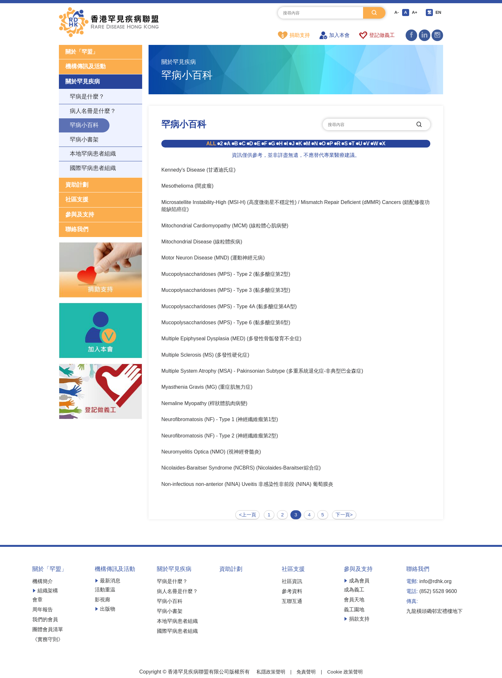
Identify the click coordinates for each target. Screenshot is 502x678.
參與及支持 (79, 215)
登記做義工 (377, 35)
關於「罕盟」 (82, 52)
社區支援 (76, 200)
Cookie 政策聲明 (346, 671)
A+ (414, 12)
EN (439, 12)
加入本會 (335, 35)
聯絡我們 (76, 230)
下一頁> (345, 514)
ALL (211, 144)
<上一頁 (246, 514)
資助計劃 (76, 185)
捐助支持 (294, 35)
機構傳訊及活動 (85, 67)
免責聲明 (306, 671)
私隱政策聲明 (269, 671)
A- (395, 12)
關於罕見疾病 (82, 82)
